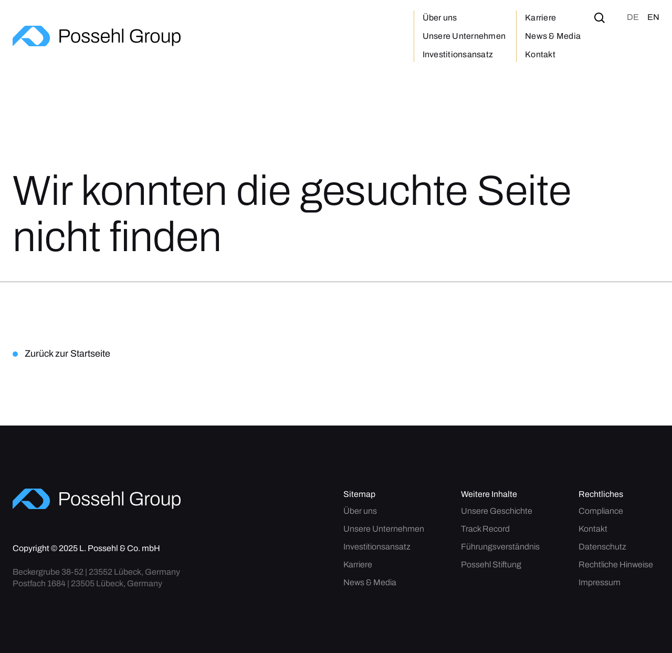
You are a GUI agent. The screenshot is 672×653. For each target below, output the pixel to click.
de (633, 17)
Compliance (601, 511)
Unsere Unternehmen (464, 36)
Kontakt (540, 54)
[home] (97, 36)
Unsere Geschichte (496, 511)
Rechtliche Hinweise (616, 565)
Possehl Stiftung (491, 565)
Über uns (440, 17)
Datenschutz (602, 547)
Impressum (600, 582)
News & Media (553, 36)
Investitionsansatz (458, 54)
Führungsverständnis (500, 547)
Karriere (540, 17)
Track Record (485, 529)
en (653, 17)
